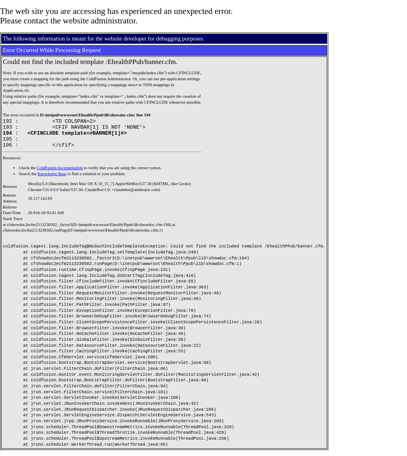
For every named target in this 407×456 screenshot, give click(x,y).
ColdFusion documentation (60, 174)
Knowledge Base (51, 180)
